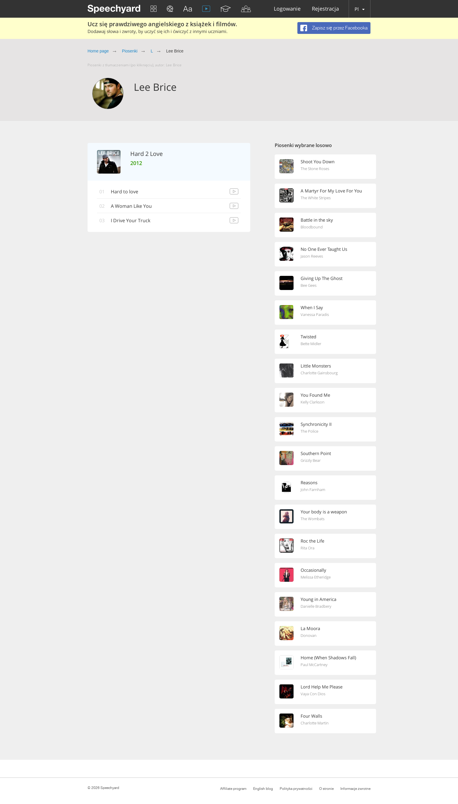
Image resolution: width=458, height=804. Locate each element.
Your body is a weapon (324, 512)
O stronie (326, 789)
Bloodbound (312, 227)
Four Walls (311, 716)
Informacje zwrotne (355, 789)
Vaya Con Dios (313, 693)
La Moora (310, 628)
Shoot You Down (318, 161)
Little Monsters (316, 366)
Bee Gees (309, 285)
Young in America (318, 599)
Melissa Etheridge (316, 577)
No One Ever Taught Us (324, 249)
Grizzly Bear (311, 460)
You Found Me (315, 395)
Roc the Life (312, 541)
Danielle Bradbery (316, 606)
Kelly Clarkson (312, 402)
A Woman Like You (131, 206)
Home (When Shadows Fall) (328, 657)
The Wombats (312, 518)
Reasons (309, 482)
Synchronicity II (316, 424)
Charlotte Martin (315, 723)
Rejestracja (325, 9)
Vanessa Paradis (315, 314)
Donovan (309, 635)
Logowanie (287, 9)
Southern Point (316, 453)
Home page (98, 51)
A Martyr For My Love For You (331, 191)
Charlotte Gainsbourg (319, 372)
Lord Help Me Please (321, 687)
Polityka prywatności (296, 789)
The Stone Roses (315, 168)
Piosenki (130, 51)
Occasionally (313, 570)
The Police (309, 431)
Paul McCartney (314, 664)
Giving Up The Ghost (321, 278)
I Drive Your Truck (130, 220)
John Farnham (313, 489)
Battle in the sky (317, 220)
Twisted (308, 337)
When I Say (312, 307)
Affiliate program (233, 789)
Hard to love (124, 191)
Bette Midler (311, 343)
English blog (263, 789)
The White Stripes (316, 197)
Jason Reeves (312, 256)
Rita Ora (307, 548)
